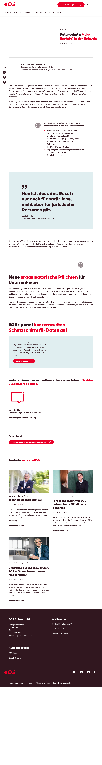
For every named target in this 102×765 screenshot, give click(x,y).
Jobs (36, 12)
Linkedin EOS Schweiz (60, 679)
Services (7, 12)
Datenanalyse (69, 539)
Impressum (29, 728)
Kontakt (43, 12)
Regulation (63, 29)
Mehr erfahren (22, 405)
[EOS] (9, 4)
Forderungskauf (58, 539)
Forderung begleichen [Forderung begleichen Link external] (70, 5)
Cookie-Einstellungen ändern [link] (62, 728)
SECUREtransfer (15, 703)
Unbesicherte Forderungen (35, 607)
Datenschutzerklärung (16, 728)
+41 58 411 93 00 (18, 678)
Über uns (18, 12)
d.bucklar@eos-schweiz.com (20, 461)
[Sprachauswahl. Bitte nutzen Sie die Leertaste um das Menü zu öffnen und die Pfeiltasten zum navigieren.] (94, 4)
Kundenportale (56, 12)
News (28, 12)
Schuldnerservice (59, 664)
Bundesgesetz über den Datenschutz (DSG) (29, 486)
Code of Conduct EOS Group (64, 669)
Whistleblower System (43, 728)
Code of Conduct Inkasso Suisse (65, 674)
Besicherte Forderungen (16, 607)
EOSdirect (13, 698)
